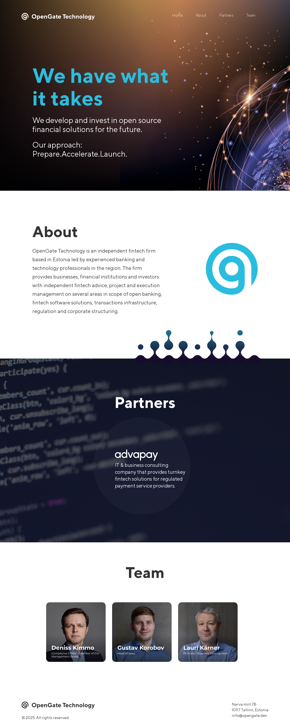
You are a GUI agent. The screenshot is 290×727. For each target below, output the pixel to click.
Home (177, 15)
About (201, 15)
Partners (226, 15)
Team (251, 15)
